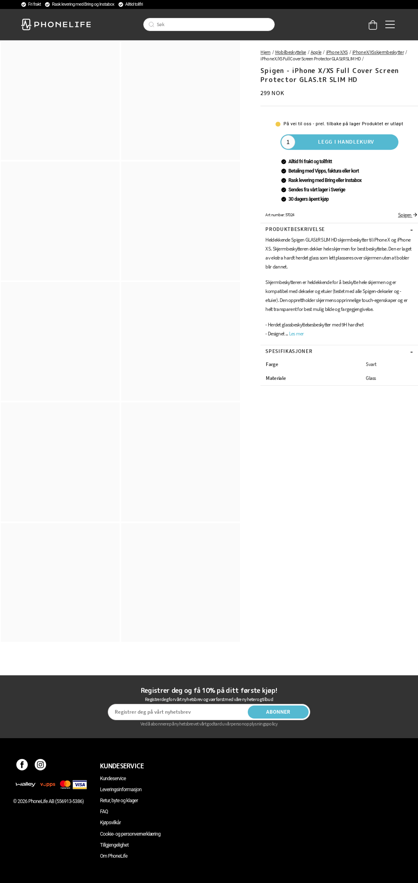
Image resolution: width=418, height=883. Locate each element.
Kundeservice (113, 778)
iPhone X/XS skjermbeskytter (378, 52)
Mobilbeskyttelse (290, 52)
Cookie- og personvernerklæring (130, 834)
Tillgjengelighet (114, 845)
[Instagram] (41, 765)
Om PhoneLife (113, 856)
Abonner (278, 712)
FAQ (104, 811)
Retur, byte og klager (119, 800)
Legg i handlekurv (346, 141)
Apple (316, 52)
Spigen (408, 214)
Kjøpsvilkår (110, 822)
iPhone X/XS (337, 52)
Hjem (265, 52)
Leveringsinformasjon (121, 789)
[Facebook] (22, 765)
